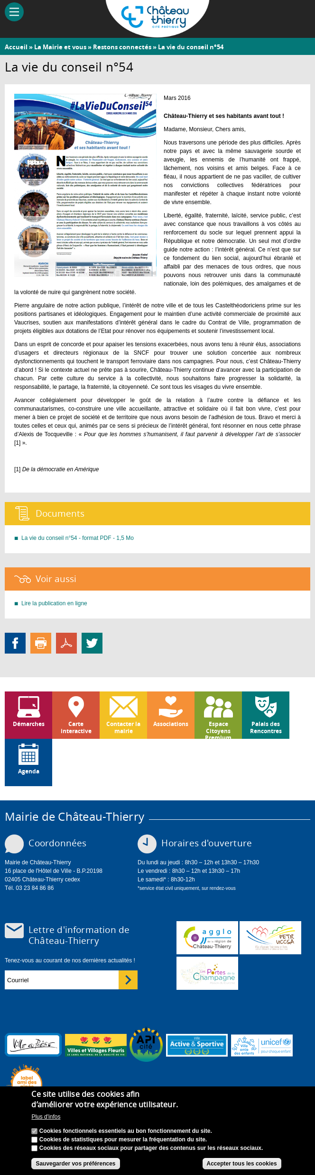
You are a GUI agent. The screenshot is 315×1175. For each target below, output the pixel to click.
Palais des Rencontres (266, 727)
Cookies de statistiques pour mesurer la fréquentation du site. (123, 1139)
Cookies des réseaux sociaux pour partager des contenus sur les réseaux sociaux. (151, 1148)
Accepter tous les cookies (242, 1163)
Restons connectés (122, 47)
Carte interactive (76, 727)
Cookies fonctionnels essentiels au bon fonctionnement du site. (125, 1131)
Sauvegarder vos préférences (75, 1163)
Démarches (29, 724)
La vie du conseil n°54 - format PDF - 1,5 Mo (77, 538)
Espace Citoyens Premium (218, 729)
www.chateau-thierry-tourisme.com (207, 973)
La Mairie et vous (60, 47)
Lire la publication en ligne (54, 603)
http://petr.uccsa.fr (270, 937)
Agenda (28, 771)
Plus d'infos (45, 1116)
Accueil (16, 47)
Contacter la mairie (123, 727)
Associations (170, 724)
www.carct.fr (207, 937)
